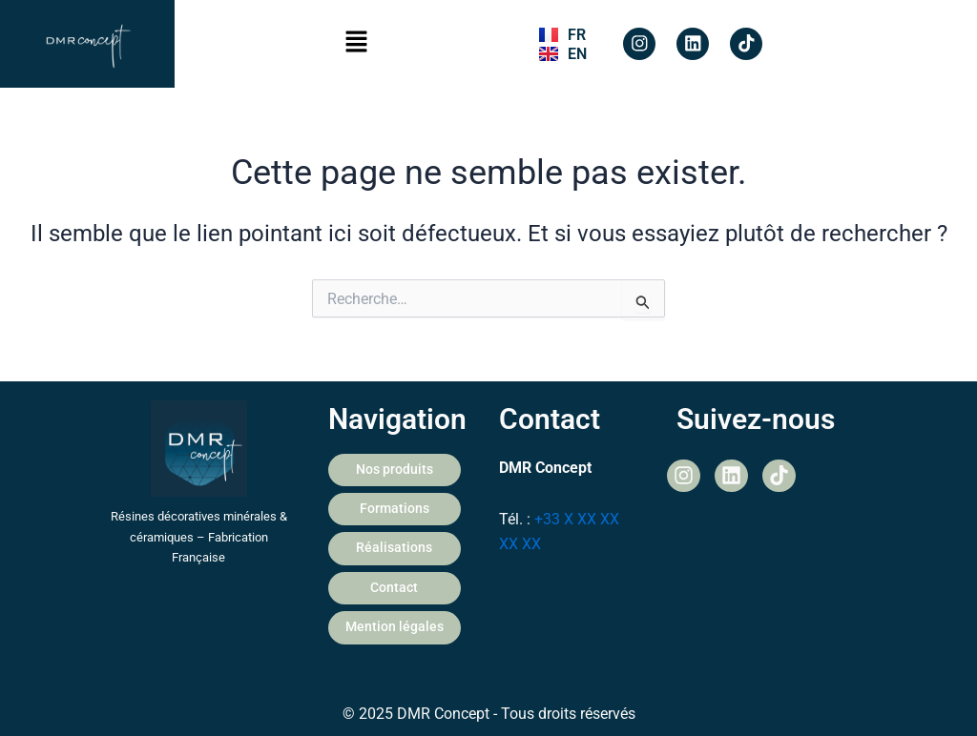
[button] (357, 44)
